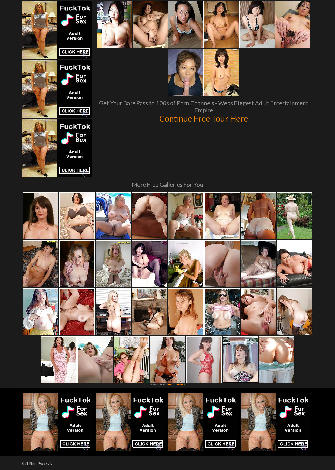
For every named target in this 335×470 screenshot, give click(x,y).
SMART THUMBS (175, 384)
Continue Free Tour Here (203, 118)
